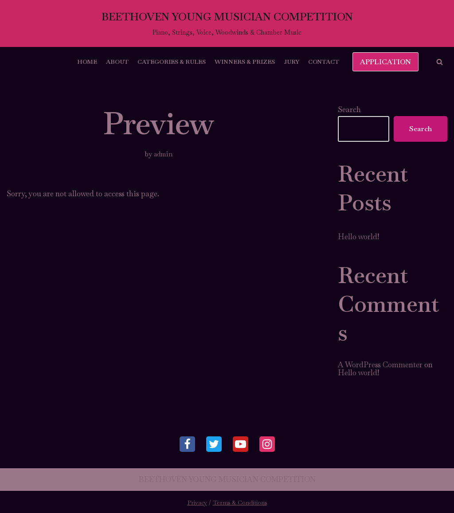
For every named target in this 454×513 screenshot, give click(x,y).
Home (87, 62)
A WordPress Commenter (380, 364)
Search (349, 109)
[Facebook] (187, 444)
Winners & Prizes (245, 62)
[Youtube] (240, 444)
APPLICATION (385, 61)
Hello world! (358, 236)
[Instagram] (267, 444)
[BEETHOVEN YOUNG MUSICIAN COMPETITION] (227, 23)
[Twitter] (214, 444)
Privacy (197, 502)
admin (163, 154)
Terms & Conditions (240, 502)
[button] (439, 61)
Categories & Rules (171, 62)
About (117, 62)
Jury (291, 62)
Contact (323, 62)
